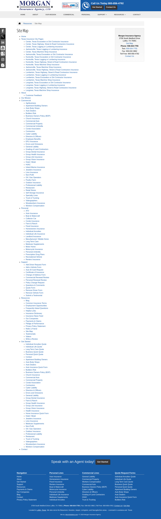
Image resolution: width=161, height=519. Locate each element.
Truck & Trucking (32, 198)
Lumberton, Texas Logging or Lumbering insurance (46, 75)
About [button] (23, 93)
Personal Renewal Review (36, 280)
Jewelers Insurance (33, 170)
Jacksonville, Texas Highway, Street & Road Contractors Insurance (52, 70)
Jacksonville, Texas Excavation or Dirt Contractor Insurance (49, 54)
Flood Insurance (32, 226)
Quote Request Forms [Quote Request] (125, 473)
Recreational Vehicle (34, 257)
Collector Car (31, 218)
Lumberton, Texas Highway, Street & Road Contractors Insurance (51, 72)
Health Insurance (32, 411)
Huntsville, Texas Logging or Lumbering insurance (45, 59)
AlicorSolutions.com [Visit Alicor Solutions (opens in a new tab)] (71, 514)
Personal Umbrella (33, 252)
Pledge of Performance (35, 324)
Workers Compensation (35, 206)
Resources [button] (120, 14)
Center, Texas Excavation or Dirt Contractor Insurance (47, 42)
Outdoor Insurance (33, 183)
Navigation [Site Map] (22, 473)
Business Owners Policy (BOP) (38, 116)
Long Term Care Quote (35, 349)
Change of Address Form (36, 275)
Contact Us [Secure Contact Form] (129, 56)
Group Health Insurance (35, 154)
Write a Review (32, 339)
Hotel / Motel (31, 162)
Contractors (30, 131)
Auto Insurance (32, 213)
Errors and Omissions (34, 144)
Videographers (31, 201)
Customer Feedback (34, 95)
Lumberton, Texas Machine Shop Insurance (43, 80)
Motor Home (31, 247)
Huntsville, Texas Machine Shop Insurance (42, 65)
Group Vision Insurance (35, 159)
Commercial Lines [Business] (90, 473)
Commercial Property (34, 124)
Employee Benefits (33, 139)
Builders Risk (31, 113)
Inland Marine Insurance (35, 167)
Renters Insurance (33, 259)
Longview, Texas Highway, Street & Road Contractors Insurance (51, 88)
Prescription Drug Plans (35, 254)
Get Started (97, 7)
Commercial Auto (32, 121)
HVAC (28, 165)
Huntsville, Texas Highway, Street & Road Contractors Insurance (51, 62)
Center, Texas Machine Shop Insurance (41, 52)
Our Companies (32, 319)
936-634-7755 (132, 46)
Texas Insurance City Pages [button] (32, 39)
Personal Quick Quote (34, 354)
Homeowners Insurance (35, 229)
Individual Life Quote (34, 347)
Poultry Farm (31, 180)
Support (20, 484)
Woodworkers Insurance (35, 203)
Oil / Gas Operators (33, 177)
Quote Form (30, 288)
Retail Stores (31, 190)
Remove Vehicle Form (34, 293)
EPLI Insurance (32, 141)
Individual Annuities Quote (36, 344)
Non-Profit (30, 175)
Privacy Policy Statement (36, 326)
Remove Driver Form (34, 290)
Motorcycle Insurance (34, 249)
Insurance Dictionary (34, 313)
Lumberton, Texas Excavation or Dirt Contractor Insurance (49, 77)
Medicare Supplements (35, 244)
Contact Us (111, 7)
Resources (27, 23)
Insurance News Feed (34, 316)
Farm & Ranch (31, 224)
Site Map (29, 331)
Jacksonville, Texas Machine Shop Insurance (43, 67)
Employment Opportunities (36, 306)
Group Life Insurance (34, 157)
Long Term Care (32, 241)
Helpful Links (31, 311)
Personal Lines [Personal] (57, 473)
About (35, 14)
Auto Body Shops (33, 108)
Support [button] (102, 14)
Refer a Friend (31, 329)
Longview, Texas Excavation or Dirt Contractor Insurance (48, 83)
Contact (137, 14)
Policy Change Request (35, 283)
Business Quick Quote (34, 352)
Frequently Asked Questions (37, 308)
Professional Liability (34, 185)
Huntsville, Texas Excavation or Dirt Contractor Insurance (48, 57)
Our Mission (51, 14)
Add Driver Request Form (36, 265)
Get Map (129, 43)
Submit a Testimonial (34, 295)
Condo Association (33, 129)
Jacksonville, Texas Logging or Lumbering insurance (46, 49)
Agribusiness (31, 103)
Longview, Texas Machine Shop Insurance (42, 90)
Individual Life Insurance (35, 234)
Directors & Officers (33, 136)
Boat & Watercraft (33, 216)
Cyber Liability (31, 134)
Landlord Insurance (33, 236)
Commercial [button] (26, 100)
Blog (27, 301)
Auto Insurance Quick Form (37, 367)
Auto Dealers (31, 111)
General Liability (32, 147)
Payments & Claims (33, 321)
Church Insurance (33, 118)
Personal (86, 14)
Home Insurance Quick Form (37, 413)
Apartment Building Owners (37, 106)
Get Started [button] (25, 342)
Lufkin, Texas (41, 510)
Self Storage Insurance (35, 193)
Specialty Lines (32, 195)
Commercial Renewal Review (37, 277)
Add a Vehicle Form (33, 267)
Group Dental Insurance (35, 152)
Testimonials (31, 334)
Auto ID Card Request (34, 270)
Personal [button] (24, 208)
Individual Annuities (33, 231)
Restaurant (30, 188)
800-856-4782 (116, 3)
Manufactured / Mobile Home (37, 239)
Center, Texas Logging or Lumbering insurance (44, 47)
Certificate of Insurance (35, 272)
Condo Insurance (32, 221)
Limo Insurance (32, 172)
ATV (27, 211)
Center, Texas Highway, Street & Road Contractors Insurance (50, 44)
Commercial (68, 14)
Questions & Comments (35, 285)
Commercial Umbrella (34, 126)
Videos (28, 336)
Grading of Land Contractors (37, 149)
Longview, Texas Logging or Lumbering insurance (45, 85)
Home (22, 14)
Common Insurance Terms (36, 303)
